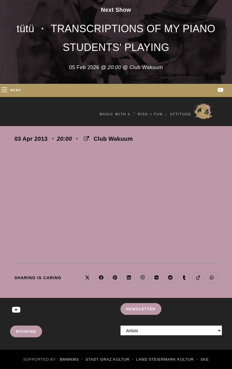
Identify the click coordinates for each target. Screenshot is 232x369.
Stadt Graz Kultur (108, 359)
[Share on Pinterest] (115, 278)
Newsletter (141, 309)
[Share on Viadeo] (198, 278)
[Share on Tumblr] (184, 278)
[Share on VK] (156, 278)
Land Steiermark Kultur (165, 359)
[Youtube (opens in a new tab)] (220, 90)
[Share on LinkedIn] (129, 278)
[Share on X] (87, 278)
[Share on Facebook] (101, 278)
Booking (26, 331)
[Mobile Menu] (11, 90)
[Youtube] (16, 310)
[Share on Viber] (142, 278)
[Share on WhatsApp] (212, 278)
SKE (205, 359)
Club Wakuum (113, 139)
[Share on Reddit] (170, 278)
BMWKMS (69, 359)
